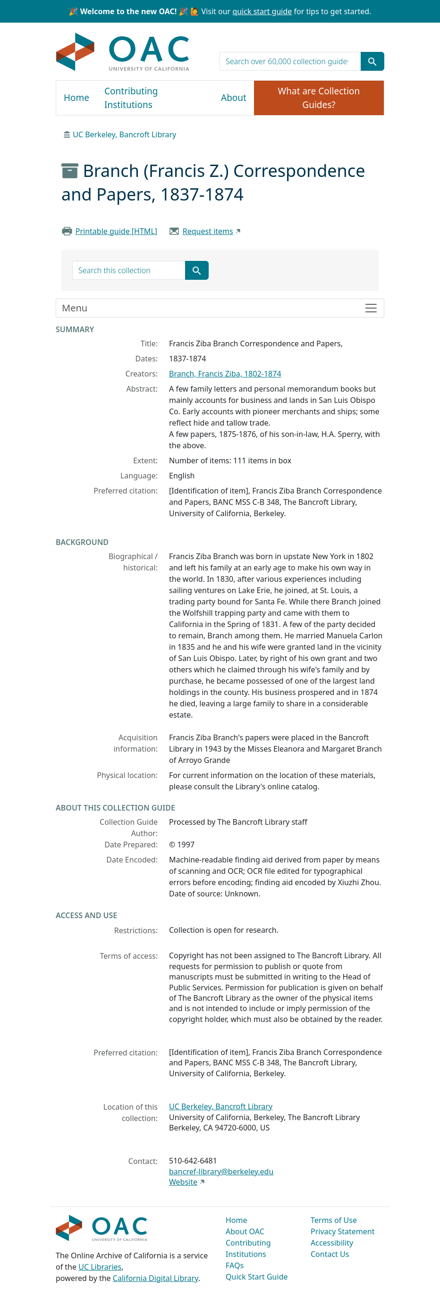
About (233, 98)
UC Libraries (99, 1267)
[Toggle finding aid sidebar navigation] (220, 308)
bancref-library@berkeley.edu (221, 1171)
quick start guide (262, 11)
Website (183, 1182)
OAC (123, 52)
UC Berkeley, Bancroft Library (124, 134)
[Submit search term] (372, 61)
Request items (208, 231)
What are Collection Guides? (319, 98)
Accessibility (332, 1243)
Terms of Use (334, 1220)
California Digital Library (155, 1278)
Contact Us (330, 1254)
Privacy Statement (343, 1231)
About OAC (245, 1231)
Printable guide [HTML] (116, 231)
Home (76, 98)
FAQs (235, 1265)
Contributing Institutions (131, 98)
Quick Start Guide (257, 1277)
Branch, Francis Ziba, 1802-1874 (225, 373)
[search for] (290, 61)
